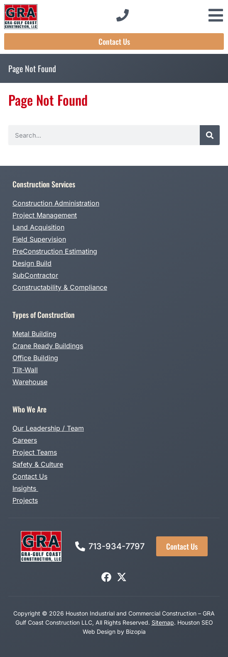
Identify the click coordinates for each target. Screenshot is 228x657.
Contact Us (29, 476)
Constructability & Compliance (59, 287)
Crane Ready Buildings (47, 346)
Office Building (35, 358)
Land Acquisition (38, 227)
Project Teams (34, 452)
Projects (25, 500)
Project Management (44, 215)
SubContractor (35, 275)
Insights (25, 488)
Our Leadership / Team (48, 428)
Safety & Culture (37, 464)
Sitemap (163, 622)
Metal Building (34, 334)
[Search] (210, 135)
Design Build (31, 263)
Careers (24, 440)
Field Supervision (39, 239)
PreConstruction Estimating (54, 251)
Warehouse (29, 382)
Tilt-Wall (25, 370)
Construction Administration (55, 203)
